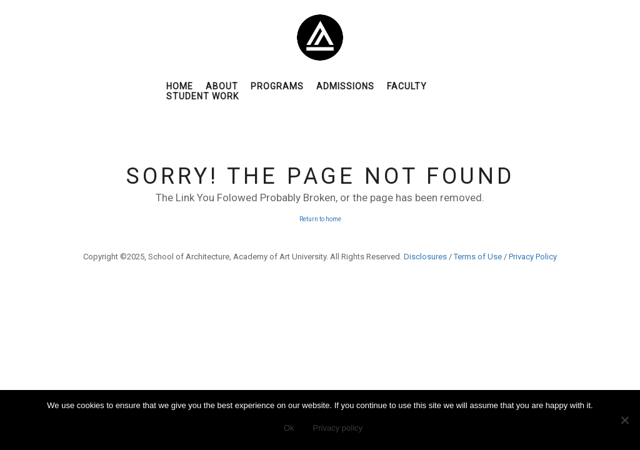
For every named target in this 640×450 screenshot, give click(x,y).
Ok (289, 427)
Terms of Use (478, 256)
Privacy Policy (533, 256)
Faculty (407, 86)
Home (179, 86)
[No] (624, 420)
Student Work (202, 96)
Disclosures (425, 256)
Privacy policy (337, 427)
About (222, 86)
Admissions (345, 86)
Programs (277, 86)
